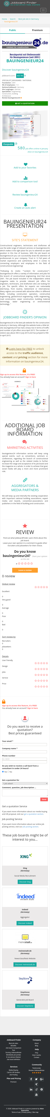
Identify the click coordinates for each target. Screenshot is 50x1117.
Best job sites (13, 1043)
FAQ (36, 1053)
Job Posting (13, 1075)
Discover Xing (25, 882)
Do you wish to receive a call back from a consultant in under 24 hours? (20, 773)
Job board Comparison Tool (13, 1049)
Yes (4, 778)
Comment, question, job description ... (19, 794)
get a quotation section (33, 820)
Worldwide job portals (13, 1055)
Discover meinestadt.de (25, 964)
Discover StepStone (25, 1006)
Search (13, 19)
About (36, 1043)
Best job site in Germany (28, 19)
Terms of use (16, 1112)
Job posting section (30, 833)
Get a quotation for (10, 786)
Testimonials (36, 1068)
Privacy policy (26, 1112)
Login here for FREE (20, 355)
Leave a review (25, 576)
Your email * (7, 747)
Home (4, 19)
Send (44, 806)
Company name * (9, 755)
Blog (36, 1046)
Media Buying (13, 1070)
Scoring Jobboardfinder (13, 1052)
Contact (36, 1057)
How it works (36, 1055)
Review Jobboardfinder (36, 1072)
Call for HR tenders (13, 1072)
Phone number (8, 762)
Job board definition (13, 1059)
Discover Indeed (25, 923)
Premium (13, 1082)
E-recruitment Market (13, 1057)
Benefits (13, 1046)
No (10, 778)
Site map (35, 1112)
